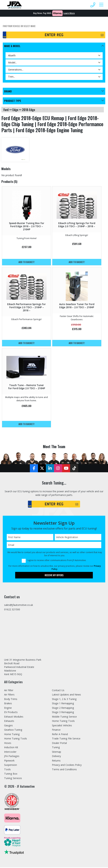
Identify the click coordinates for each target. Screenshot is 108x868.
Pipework (9, 761)
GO (102, 35)
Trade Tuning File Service (66, 739)
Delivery (56, 757)
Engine (8, 708)
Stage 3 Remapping (63, 713)
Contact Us (58, 691)
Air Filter (8, 691)
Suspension (10, 765)
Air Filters (9, 695)
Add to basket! (26, 262)
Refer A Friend (60, 734)
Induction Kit (11, 748)
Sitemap (56, 752)
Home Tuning (12, 734)
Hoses (7, 743)
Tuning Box (10, 774)
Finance (56, 730)
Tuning (56, 748)
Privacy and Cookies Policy (67, 765)
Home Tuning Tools (15, 739)
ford (6, 110)
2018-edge (28, 110)
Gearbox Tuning (13, 730)
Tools (7, 770)
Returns (56, 761)
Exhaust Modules (13, 717)
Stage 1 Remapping (63, 704)
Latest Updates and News (66, 695)
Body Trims (10, 699)
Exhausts (9, 721)
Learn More (69, 13)
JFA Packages (11, 757)
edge (15, 110)
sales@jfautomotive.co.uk (18, 605)
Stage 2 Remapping (63, 708)
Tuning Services (13, 778)
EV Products (11, 713)
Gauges (8, 726)
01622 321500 (12, 610)
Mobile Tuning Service (64, 717)
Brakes (8, 704)
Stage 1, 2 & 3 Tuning (64, 699)
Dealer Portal (59, 743)
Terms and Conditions (64, 770)
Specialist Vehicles (62, 726)
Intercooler (10, 752)
